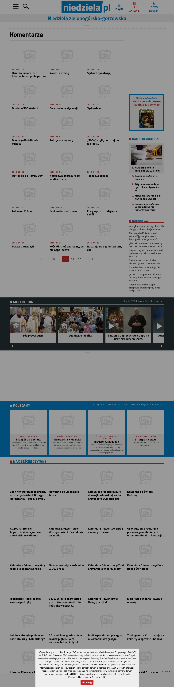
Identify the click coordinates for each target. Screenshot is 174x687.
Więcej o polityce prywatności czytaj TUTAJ (87, 677)
